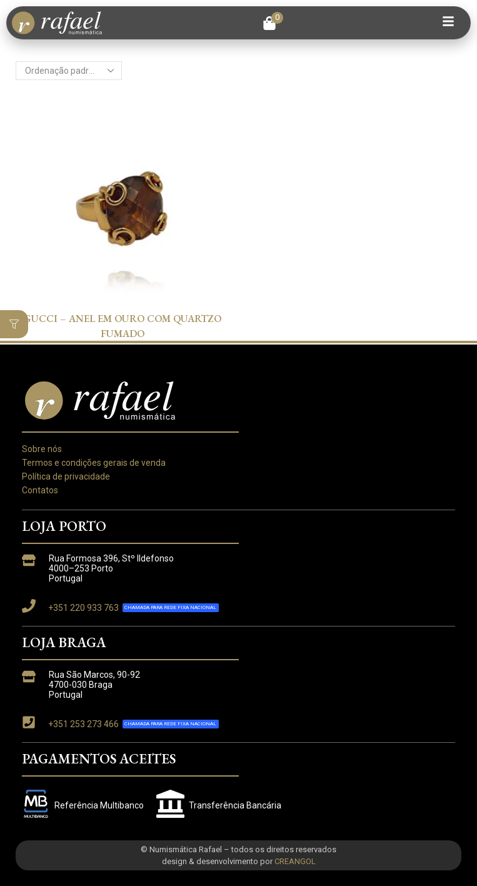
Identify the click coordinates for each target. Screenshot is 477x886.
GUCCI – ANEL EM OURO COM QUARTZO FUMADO (122, 326)
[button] (272, 23)
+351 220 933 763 (83, 608)
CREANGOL (295, 861)
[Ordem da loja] (69, 70)
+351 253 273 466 (83, 724)
